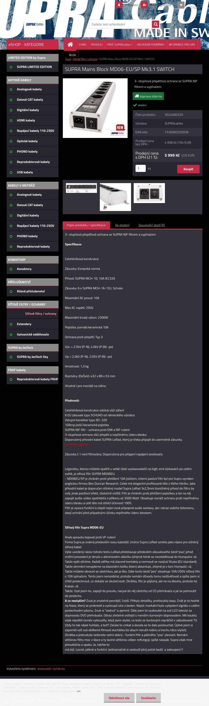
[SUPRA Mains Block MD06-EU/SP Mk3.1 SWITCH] (95, 80)
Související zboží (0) (152, 225)
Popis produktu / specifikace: (86, 225)
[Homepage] (72, 44)
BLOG (72, 55)
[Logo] (35, 24)
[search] (155, 24)
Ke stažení (122, 225)
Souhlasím (148, 697)
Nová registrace (160, 4)
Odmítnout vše (118, 697)
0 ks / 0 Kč (193, 3)
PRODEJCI (97, 44)
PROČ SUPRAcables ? (119, 44)
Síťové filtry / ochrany (85, 59)
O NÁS (83, 44)
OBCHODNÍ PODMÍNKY (151, 44)
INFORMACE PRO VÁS (182, 44)
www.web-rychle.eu (51, 668)
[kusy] (141, 168)
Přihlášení (131, 4)
